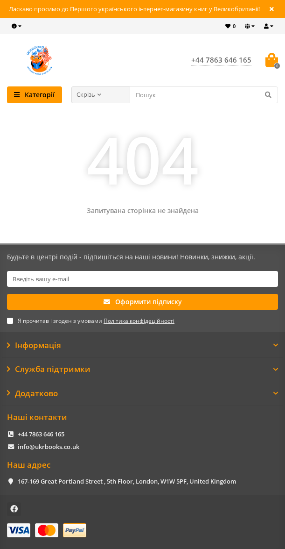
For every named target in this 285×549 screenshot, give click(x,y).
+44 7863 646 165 (41, 434)
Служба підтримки (142, 369)
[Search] (204, 94)
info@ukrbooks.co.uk (48, 446)
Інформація (142, 345)
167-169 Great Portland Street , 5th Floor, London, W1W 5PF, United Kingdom (127, 481)
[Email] (142, 279)
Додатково (142, 393)
